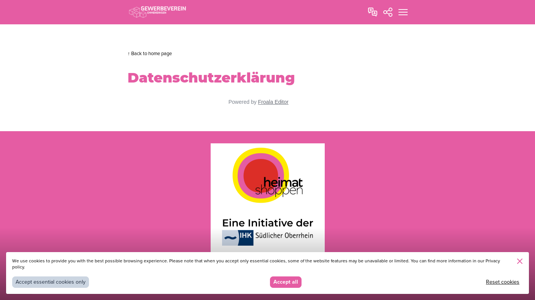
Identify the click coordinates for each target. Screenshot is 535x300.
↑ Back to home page (150, 54)
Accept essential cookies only (51, 282)
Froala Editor (273, 102)
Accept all (285, 282)
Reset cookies (502, 282)
